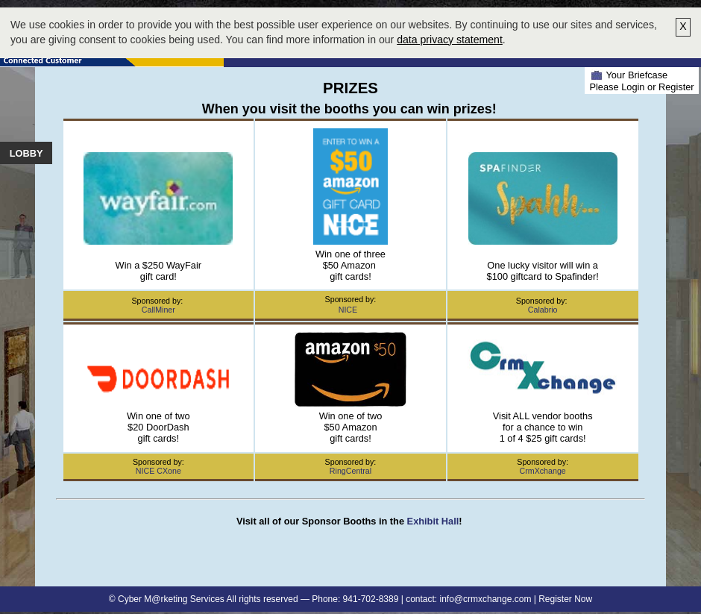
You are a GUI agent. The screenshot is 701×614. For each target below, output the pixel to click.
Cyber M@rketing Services (171, 599)
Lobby (26, 153)
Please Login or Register (641, 87)
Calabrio (543, 309)
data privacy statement (450, 40)
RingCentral (350, 470)
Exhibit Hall (433, 521)
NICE (348, 309)
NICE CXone (158, 470)
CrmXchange (543, 470)
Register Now (565, 599)
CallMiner (158, 309)
